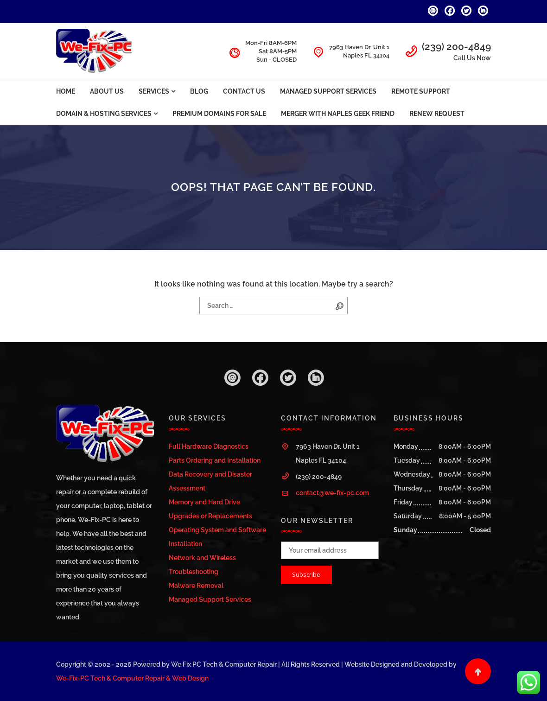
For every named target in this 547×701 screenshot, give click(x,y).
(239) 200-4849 (456, 46)
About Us (107, 91)
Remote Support (420, 91)
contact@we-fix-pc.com (332, 493)
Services (154, 91)
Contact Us (244, 91)
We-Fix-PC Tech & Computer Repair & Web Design (132, 678)
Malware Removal (196, 585)
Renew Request (436, 113)
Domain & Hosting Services (104, 113)
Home (65, 91)
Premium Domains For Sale (219, 113)
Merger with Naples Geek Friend (337, 113)
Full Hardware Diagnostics (208, 446)
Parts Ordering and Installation (215, 460)
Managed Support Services (328, 91)
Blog (199, 91)
